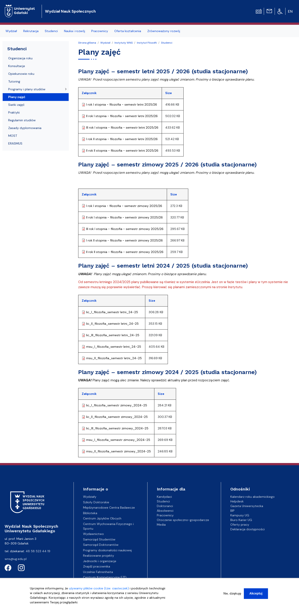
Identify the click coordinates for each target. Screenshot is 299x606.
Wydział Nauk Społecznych (70, 11)
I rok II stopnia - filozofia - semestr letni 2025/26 (122, 139)
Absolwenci (165, 511)
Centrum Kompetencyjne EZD (104, 577)
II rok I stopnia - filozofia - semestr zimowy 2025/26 (124, 217)
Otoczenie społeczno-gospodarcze (183, 520)
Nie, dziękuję (232, 593)
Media (161, 525)
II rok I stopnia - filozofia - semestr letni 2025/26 (122, 116)
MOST (12, 136)
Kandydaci (164, 497)
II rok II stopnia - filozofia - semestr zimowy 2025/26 (124, 252)
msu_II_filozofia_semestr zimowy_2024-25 (118, 451)
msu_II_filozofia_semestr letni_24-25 (114, 358)
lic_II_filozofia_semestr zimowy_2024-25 (117, 417)
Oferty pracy (239, 525)
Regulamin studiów (22, 120)
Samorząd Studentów (99, 539)
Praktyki (14, 112)
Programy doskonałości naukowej (107, 550)
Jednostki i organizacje (99, 561)
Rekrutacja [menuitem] (31, 31)
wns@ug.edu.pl (16, 559)
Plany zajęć (16, 97)
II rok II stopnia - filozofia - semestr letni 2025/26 (122, 150)
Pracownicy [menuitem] (99, 31)
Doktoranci (165, 506)
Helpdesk (237, 501)
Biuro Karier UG (241, 520)
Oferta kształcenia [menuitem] (127, 31)
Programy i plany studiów (26, 89)
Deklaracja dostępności (247, 529)
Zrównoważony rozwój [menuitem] (163, 31)
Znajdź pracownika (96, 566)
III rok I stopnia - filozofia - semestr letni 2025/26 (122, 127)
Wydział (105, 42)
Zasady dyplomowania (24, 128)
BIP (232, 511)
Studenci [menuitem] (51, 31)
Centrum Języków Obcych (102, 518)
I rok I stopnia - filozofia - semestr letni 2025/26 (121, 104)
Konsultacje (16, 66)
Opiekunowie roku (21, 74)
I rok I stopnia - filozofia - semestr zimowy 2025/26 (124, 206)
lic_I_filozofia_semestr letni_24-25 (112, 312)
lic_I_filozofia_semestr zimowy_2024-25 (116, 405)
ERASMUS (15, 143)
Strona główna (87, 42)
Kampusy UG (239, 515)
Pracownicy (165, 515)
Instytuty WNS (124, 42)
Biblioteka (90, 513)
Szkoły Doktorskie (96, 502)
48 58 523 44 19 (38, 551)
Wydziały (89, 497)
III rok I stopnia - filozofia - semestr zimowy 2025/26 (124, 229)
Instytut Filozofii (147, 42)
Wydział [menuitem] (11, 31)
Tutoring (14, 81)
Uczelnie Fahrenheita (98, 572)
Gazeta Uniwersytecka (246, 506)
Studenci (166, 42)
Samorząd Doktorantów (100, 545)
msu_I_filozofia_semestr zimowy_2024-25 (118, 440)
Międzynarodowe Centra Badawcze (109, 508)
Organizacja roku (20, 58)
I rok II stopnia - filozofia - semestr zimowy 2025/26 (124, 240)
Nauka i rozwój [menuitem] (74, 31)
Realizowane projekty (98, 556)
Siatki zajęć (16, 105)
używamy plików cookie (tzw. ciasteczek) (99, 588)
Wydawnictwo (93, 534)
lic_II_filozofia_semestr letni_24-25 (112, 324)
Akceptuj (255, 593)
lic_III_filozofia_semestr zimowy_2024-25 (117, 428)
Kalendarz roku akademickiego (252, 497)
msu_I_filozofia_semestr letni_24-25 (113, 347)
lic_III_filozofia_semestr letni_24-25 (112, 335)
